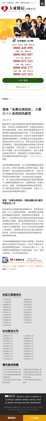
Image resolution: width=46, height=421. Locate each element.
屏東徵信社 (7, 317)
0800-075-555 (23, 61)
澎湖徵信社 (7, 322)
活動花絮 (32, 400)
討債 (31, 266)
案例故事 (35, 396)
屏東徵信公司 (28, 351)
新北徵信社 (28, 302)
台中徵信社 (28, 307)
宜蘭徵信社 (28, 317)
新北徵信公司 (8, 338)
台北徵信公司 (28, 336)
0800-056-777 (23, 67)
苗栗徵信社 (7, 307)
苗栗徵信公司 (28, 341)
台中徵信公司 (8, 343)
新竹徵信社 (28, 305)
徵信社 (7, 113)
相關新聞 (18, 400)
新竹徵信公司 (8, 341)
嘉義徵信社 (28, 312)
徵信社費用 (25, 403)
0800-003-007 (23, 54)
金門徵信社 (28, 322)
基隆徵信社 (28, 299)
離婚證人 (23, 266)
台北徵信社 (7, 302)
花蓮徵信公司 (28, 354)
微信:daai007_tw (23, 87)
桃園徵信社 (7, 305)
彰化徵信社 (28, 310)
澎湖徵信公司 (28, 356)
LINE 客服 (23, 80)
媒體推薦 (25, 400)
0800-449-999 (23, 48)
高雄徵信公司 (8, 351)
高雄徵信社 (28, 315)
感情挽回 (12, 269)
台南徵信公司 (28, 348)
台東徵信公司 (8, 356)
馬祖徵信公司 (28, 359)
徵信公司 (6, 266)
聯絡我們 (11, 403)
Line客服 (34, 418)
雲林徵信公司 (28, 346)
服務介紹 (28, 396)
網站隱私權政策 (36, 403)
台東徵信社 (28, 320)
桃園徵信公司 (28, 338)
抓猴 (14, 266)
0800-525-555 (23, 74)
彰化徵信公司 (8, 346)
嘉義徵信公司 (8, 348)
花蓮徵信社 (7, 320)
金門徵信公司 (8, 359)
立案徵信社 (7, 299)
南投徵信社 (7, 310)
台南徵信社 (7, 315)
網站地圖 (18, 403)
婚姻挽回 (39, 266)
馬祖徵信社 (7, 325)
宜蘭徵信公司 (8, 354)
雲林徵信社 (7, 312)
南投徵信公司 (28, 343)
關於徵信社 (20, 396)
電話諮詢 (11, 418)
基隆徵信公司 (8, 336)
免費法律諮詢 (36, 156)
